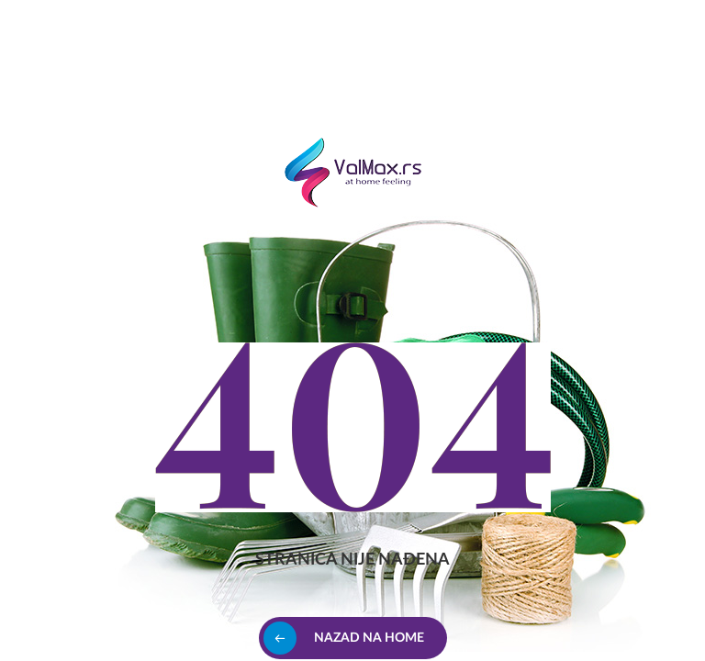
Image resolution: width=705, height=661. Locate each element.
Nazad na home (369, 638)
